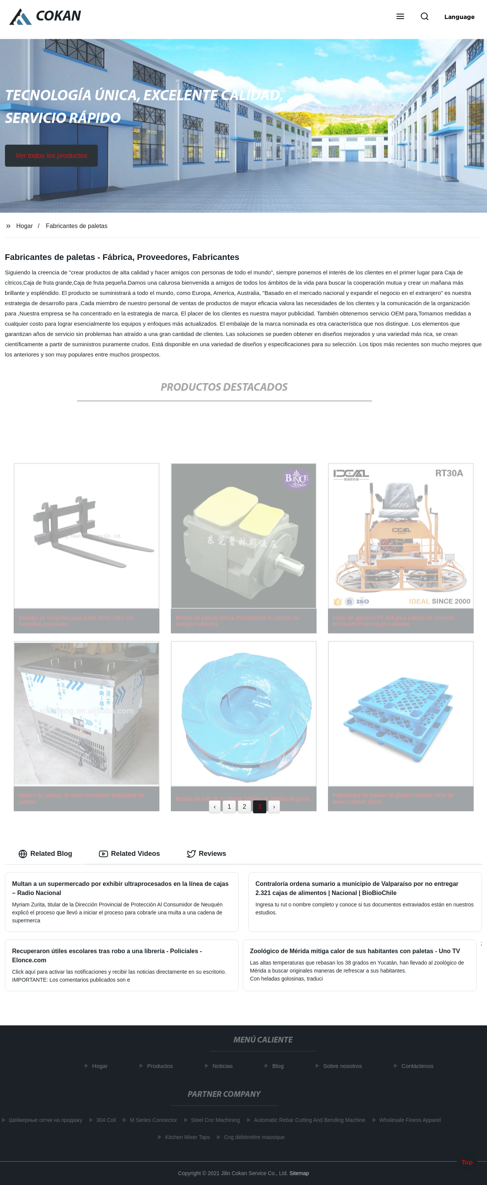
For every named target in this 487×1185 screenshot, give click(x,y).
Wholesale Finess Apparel (408, 1120)
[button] (400, 17)
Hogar (24, 226)
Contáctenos (420, 1066)
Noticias (225, 1066)
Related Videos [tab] (129, 854)
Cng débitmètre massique (252, 1137)
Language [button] (459, 16)
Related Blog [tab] (45, 854)
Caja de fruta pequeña (99, 283)
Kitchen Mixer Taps (185, 1137)
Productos (162, 1066)
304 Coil (103, 1120)
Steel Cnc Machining (213, 1120)
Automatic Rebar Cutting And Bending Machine (307, 1120)
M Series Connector (151, 1120)
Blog (280, 1066)
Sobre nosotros (344, 1066)
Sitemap (299, 1173)
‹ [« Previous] (215, 806)
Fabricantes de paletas (77, 226)
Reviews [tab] (206, 854)
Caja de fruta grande (47, 283)
